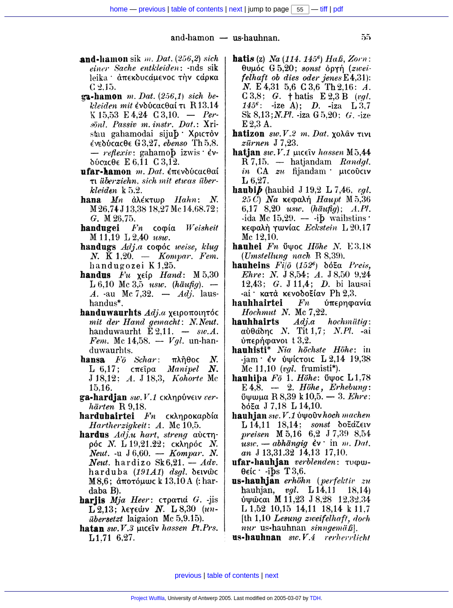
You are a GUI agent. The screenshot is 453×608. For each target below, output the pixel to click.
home (119, 9)
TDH (315, 598)
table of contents (197, 9)
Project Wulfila (148, 598)
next (235, 9)
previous (151, 9)
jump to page (269, 9)
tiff (324, 9)
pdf (338, 9)
